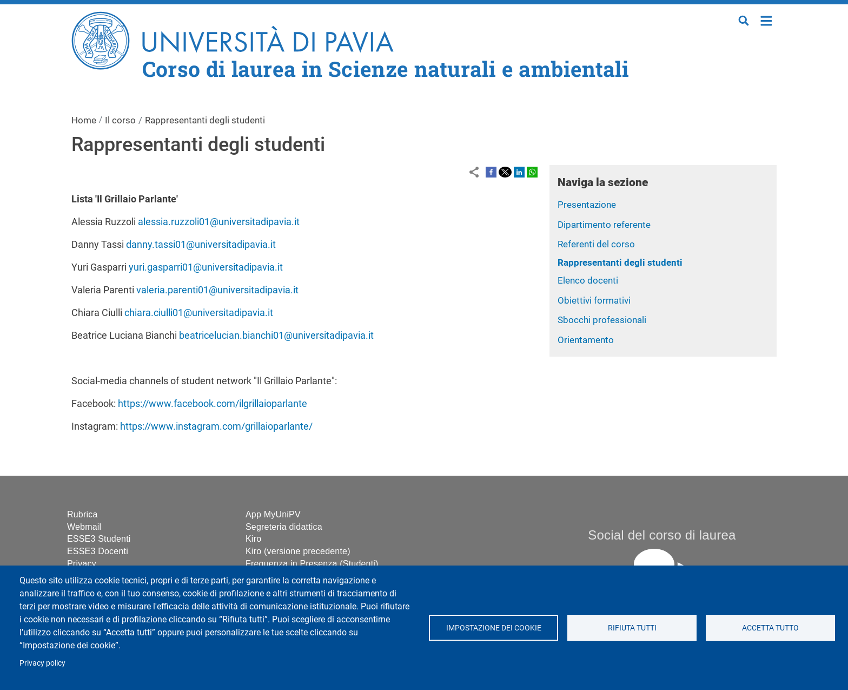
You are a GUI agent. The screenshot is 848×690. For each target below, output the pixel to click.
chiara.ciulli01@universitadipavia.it (198, 312)
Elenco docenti (588, 280)
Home (766, 20)
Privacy (81, 563)
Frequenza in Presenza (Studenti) (312, 563)
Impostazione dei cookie (493, 627)
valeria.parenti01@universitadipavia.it (217, 289)
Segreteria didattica (284, 526)
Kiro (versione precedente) (298, 551)
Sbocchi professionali (602, 319)
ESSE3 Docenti (97, 551)
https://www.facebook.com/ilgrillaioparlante (212, 403)
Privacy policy (42, 663)
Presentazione (587, 204)
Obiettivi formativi (594, 300)
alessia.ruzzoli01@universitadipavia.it (219, 221)
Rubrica (82, 514)
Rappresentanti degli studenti (620, 262)
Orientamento (586, 339)
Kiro (253, 538)
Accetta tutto (770, 627)
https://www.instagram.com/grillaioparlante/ (216, 426)
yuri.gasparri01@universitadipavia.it (206, 267)
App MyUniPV (273, 514)
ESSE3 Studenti (99, 538)
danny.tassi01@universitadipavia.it (201, 244)
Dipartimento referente (604, 224)
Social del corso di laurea (662, 535)
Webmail (84, 526)
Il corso (120, 120)
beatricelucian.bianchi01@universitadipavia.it (276, 335)
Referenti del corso (596, 244)
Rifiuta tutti (631, 627)
